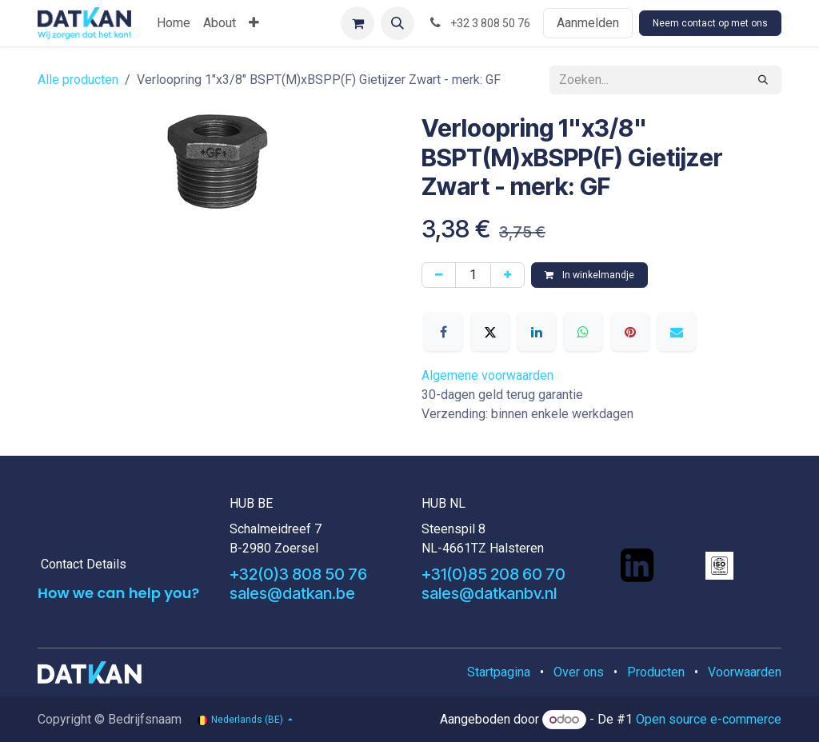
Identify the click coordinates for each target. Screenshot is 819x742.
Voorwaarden (744, 672)
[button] (397, 23)
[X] (490, 332)
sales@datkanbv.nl (489, 593)
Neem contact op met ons (710, 23)
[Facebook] (443, 332)
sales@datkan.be (292, 593)
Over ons (578, 672)
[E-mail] (676, 332)
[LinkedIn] (536, 332)
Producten (656, 672)
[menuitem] (173, 23)
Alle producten (78, 79)
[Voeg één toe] (507, 275)
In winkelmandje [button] (589, 275)
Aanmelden (588, 22)
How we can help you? (118, 593)
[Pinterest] (630, 332)
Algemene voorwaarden (487, 375)
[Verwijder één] (438, 275)
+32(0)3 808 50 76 (298, 574)
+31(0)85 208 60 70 (493, 574)
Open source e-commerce (708, 719)
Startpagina (498, 672)
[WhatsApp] (583, 332)
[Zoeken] (763, 80)
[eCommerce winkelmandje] (357, 23)
